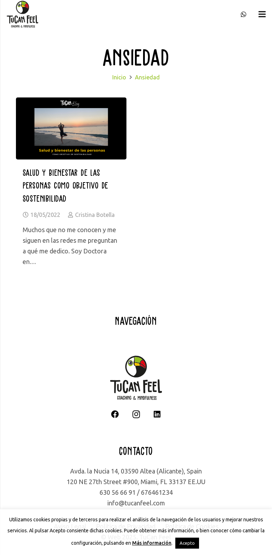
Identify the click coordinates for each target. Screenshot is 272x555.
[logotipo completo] (22, 14)
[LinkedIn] (157, 414)
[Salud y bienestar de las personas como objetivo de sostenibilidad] (71, 102)
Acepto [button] (187, 542)
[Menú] (262, 14)
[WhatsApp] (243, 14)
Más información (151, 543)
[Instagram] (136, 414)
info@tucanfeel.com (136, 502)
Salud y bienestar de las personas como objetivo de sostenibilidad (66, 185)
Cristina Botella (95, 215)
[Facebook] (115, 414)
